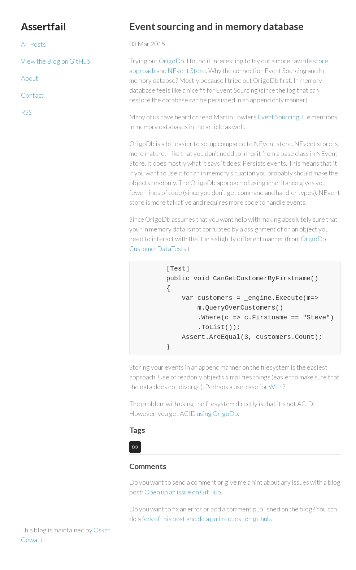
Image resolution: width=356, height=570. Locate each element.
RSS (26, 112)
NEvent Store (187, 71)
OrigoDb (171, 61)
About (29, 78)
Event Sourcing (278, 117)
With (276, 387)
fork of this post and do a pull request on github (206, 519)
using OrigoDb (217, 413)
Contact (32, 95)
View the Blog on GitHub (55, 61)
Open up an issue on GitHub (182, 492)
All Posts (33, 44)
